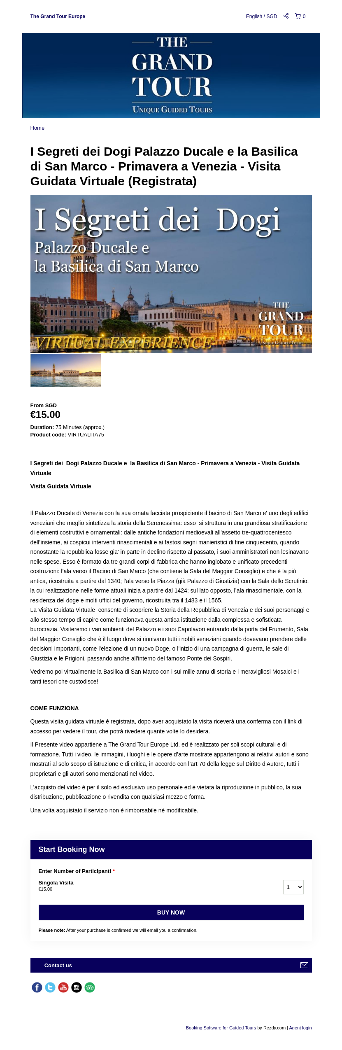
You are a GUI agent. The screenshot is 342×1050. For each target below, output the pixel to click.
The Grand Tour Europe (58, 16)
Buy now (171, 912)
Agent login (300, 1027)
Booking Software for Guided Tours (221, 1027)
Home (37, 128)
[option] (65, 370)
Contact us (58, 965)
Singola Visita (151, 886)
